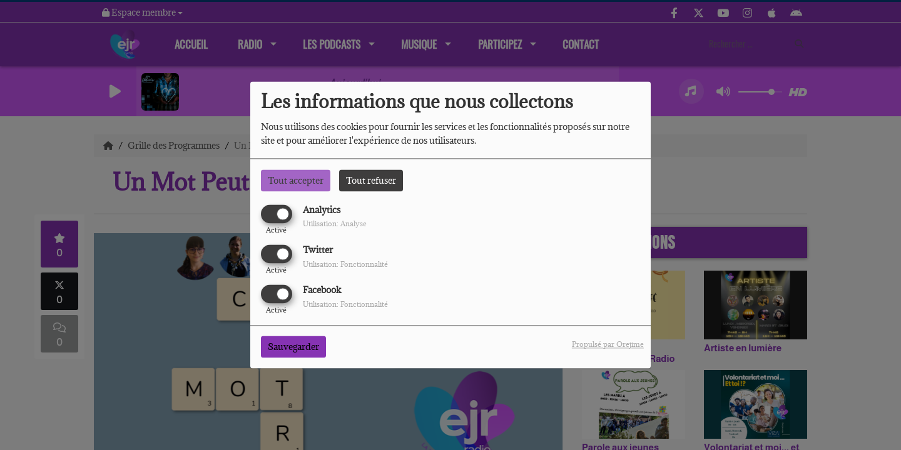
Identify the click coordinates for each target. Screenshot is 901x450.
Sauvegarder (293, 347)
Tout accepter (295, 180)
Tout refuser (371, 180)
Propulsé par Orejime (608, 344)
